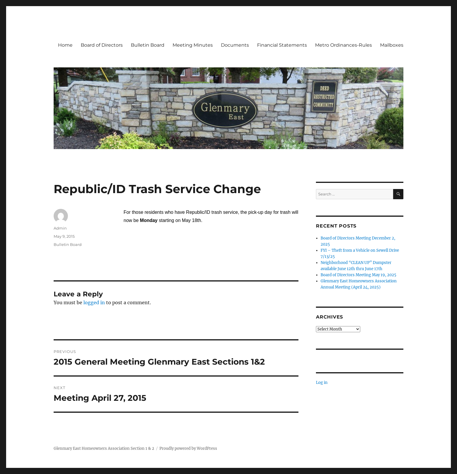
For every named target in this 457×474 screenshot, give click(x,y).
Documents (235, 45)
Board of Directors (102, 45)
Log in (322, 382)
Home (65, 45)
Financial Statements (282, 45)
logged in (94, 302)
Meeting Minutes (193, 45)
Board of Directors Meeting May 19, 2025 (358, 274)
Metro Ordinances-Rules (343, 45)
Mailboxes (391, 45)
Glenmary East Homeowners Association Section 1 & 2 (104, 448)
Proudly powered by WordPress (188, 448)
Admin (60, 228)
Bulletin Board (147, 45)
